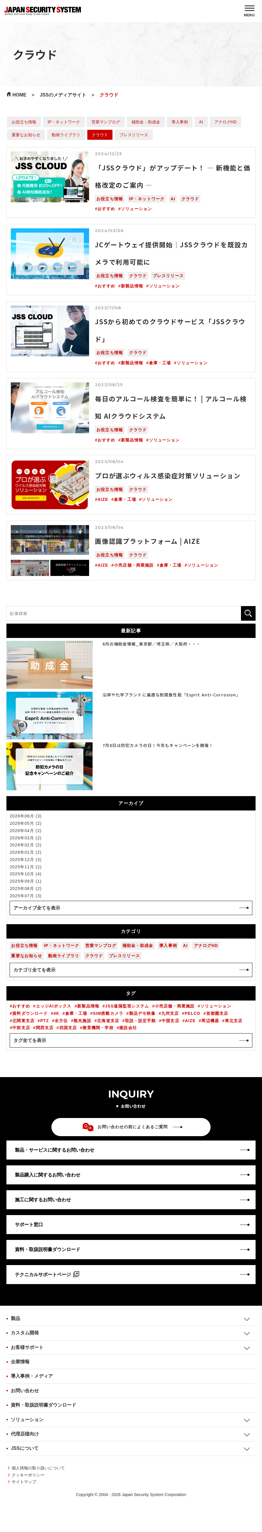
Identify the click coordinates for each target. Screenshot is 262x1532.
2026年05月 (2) (25, 823)
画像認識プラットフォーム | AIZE (147, 541)
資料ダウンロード (30, 1013)
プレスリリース (133, 134)
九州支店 (170, 1013)
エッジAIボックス (54, 1006)
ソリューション (136, 208)
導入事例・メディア (32, 1376)
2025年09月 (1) (25, 881)
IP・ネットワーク (64, 122)
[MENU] (249, 11)
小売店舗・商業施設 (134, 565)
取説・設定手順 (140, 1020)
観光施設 (82, 1020)
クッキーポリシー (28, 1475)
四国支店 (68, 1027)
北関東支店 (23, 1020)
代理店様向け (25, 1433)
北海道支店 (108, 1020)
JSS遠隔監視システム (127, 1006)
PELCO (192, 1013)
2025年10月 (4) (25, 874)
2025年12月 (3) (25, 859)
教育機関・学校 (98, 1027)
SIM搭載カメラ (108, 1013)
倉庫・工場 (160, 362)
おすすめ (106, 208)
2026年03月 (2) (25, 838)
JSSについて (24, 1448)
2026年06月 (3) (25, 816)
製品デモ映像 (142, 1013)
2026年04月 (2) (25, 830)
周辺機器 (210, 1020)
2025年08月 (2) (25, 888)
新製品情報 (132, 286)
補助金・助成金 (145, 122)
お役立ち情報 (24, 122)
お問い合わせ (25, 1390)
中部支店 (21, 1027)
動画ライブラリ (66, 134)
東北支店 (233, 1020)
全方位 (61, 1020)
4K (56, 1013)
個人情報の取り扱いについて (38, 1468)
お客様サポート (27, 1347)
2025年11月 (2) (25, 867)
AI (201, 122)
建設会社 (128, 1027)
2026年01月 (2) (25, 852)
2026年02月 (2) (25, 845)
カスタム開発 (25, 1332)
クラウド (100, 134)
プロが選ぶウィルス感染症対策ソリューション (168, 475)
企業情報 (20, 1361)
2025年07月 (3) (25, 895)
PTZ (44, 1020)
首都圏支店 (217, 1013)
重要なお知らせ (26, 134)
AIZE (103, 499)
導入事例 (179, 122)
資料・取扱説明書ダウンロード (43, 1404)
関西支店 (44, 1027)
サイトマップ (24, 1481)
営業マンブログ (105, 122)
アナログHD (225, 122)
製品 (15, 1318)
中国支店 (170, 1020)
